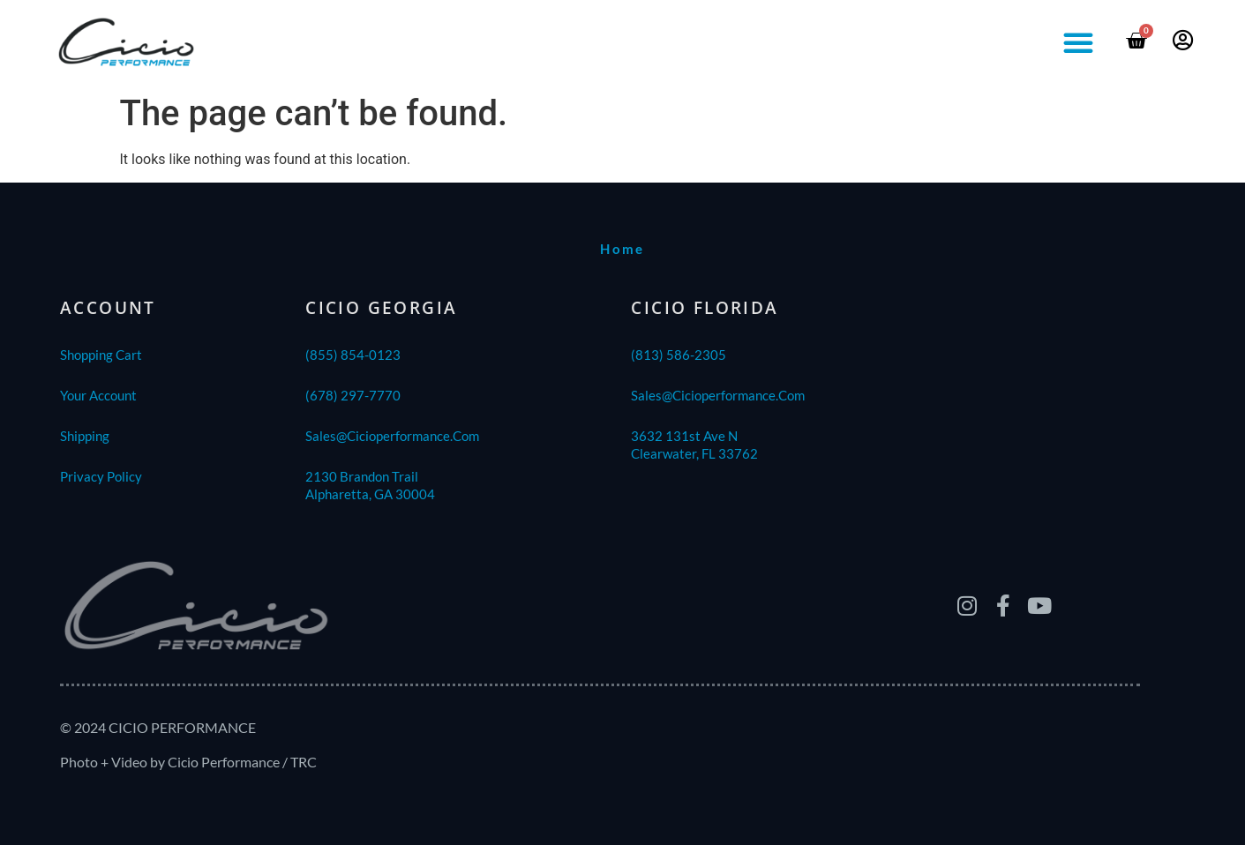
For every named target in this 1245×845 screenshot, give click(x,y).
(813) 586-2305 (678, 355)
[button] (1078, 42)
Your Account (98, 395)
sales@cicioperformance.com (392, 436)
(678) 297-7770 (353, 395)
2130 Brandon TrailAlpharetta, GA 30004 (370, 485)
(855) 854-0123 (353, 355)
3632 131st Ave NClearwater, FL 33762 (694, 444)
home (622, 249)
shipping (84, 436)
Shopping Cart (101, 355)
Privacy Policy (101, 476)
